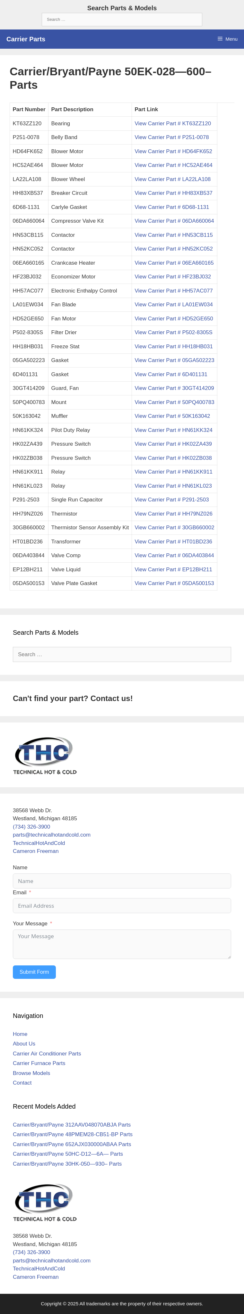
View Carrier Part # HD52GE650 (174, 319)
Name (20, 867)
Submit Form (34, 972)
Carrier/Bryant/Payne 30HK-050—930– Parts (67, 1164)
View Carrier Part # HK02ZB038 (173, 458)
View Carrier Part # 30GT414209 (174, 388)
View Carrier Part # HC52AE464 (174, 165)
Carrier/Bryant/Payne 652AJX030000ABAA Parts (72, 1144)
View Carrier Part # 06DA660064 (174, 221)
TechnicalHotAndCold (39, 843)
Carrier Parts (25, 39)
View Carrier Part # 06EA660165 (174, 263)
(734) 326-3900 (31, 827)
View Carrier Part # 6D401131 (171, 374)
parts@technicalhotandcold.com (52, 835)
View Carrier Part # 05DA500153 (174, 583)
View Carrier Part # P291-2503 (172, 500)
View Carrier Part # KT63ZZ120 (173, 123)
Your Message (30, 924)
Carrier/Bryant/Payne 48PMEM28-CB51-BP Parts (73, 1134)
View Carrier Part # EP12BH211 (173, 569)
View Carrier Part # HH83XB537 (174, 193)
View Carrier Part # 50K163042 (172, 416)
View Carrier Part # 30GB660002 (174, 528)
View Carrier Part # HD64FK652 (173, 151)
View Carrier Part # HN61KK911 (174, 472)
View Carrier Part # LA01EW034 (174, 305)
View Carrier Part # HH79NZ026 (174, 514)
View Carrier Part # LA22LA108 (173, 179)
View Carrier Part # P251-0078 (172, 137)
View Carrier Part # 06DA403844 (174, 555)
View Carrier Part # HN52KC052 (174, 249)
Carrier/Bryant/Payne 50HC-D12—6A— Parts (68, 1154)
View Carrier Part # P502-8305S (174, 332)
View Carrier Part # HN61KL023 (173, 486)
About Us (24, 1044)
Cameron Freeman (36, 851)
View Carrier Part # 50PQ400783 (174, 402)
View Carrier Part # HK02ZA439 (173, 444)
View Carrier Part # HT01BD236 (173, 542)
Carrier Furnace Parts (39, 1063)
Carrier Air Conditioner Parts (47, 1054)
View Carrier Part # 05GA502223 (174, 360)
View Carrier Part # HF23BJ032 (173, 277)
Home (20, 1034)
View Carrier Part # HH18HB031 (174, 346)
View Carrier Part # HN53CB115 (174, 235)
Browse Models (31, 1073)
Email (20, 892)
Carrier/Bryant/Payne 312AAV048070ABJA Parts (72, 1125)
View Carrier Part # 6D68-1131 (172, 207)
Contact (22, 1083)
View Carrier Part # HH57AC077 (174, 291)
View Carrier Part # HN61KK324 (174, 430)
